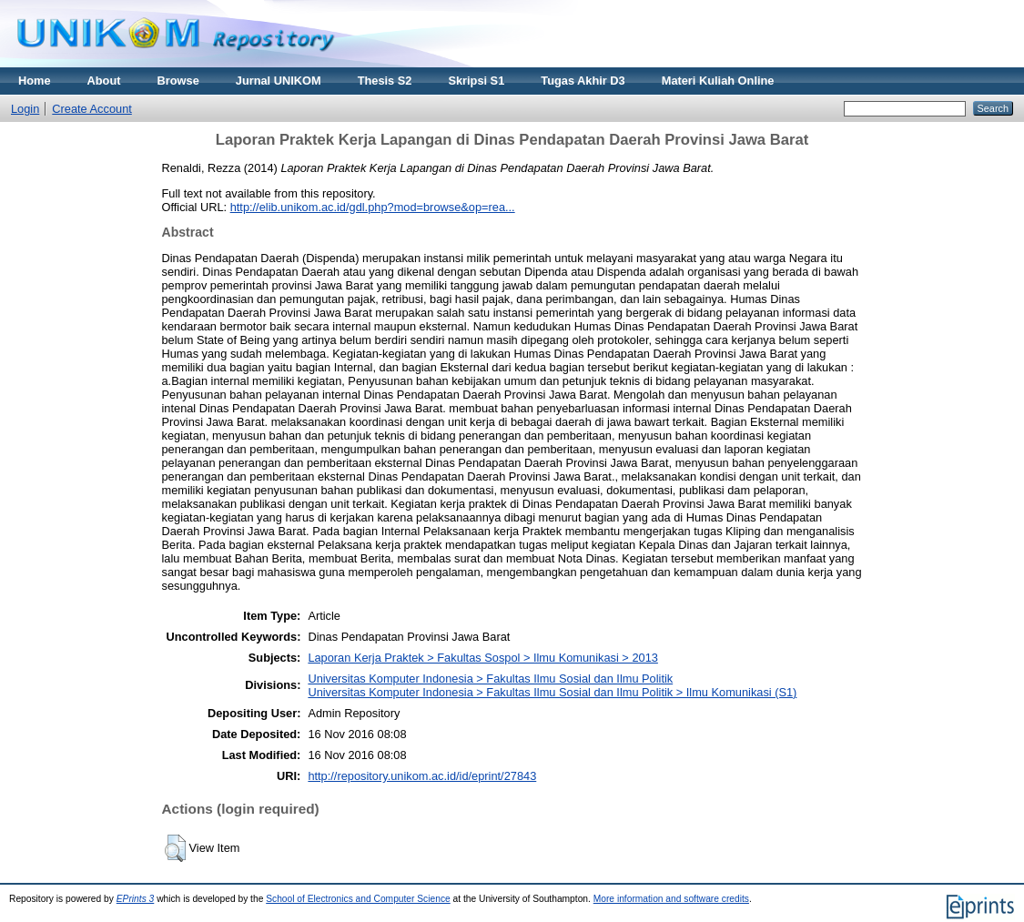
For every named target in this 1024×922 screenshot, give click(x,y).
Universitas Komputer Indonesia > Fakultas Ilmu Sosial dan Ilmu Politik (490, 678)
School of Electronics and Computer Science (358, 899)
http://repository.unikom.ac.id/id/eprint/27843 (422, 776)
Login (25, 109)
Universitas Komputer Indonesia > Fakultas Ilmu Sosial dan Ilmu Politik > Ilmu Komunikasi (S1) (552, 692)
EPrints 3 (136, 899)
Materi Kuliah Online (718, 80)
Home (34, 80)
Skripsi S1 (476, 80)
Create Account (92, 109)
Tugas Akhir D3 (582, 80)
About (104, 80)
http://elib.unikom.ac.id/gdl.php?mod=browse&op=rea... (372, 207)
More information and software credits (671, 899)
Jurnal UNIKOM (278, 80)
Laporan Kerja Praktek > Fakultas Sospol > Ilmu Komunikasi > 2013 (482, 657)
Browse (178, 80)
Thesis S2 (385, 80)
